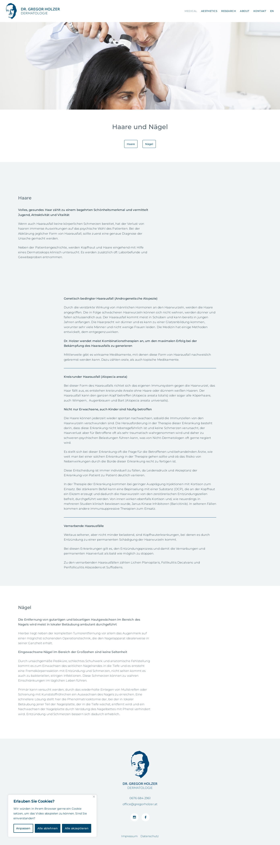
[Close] (94, 797)
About (244, 10)
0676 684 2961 (140, 798)
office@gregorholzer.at (140, 804)
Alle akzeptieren (77, 828)
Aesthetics (209, 10)
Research (228, 10)
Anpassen (23, 828)
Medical (191, 10)
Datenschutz (150, 836)
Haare (131, 144)
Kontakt (259, 10)
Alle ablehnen (47, 828)
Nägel (149, 144)
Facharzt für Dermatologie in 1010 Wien (33, 11)
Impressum (129, 836)
